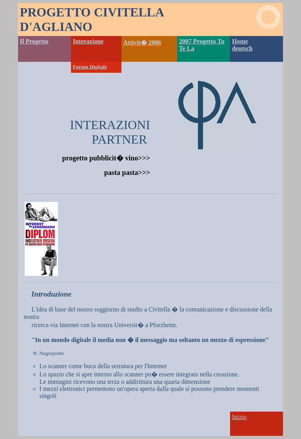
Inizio (239, 417)
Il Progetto (34, 41)
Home (240, 41)
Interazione (88, 41)
